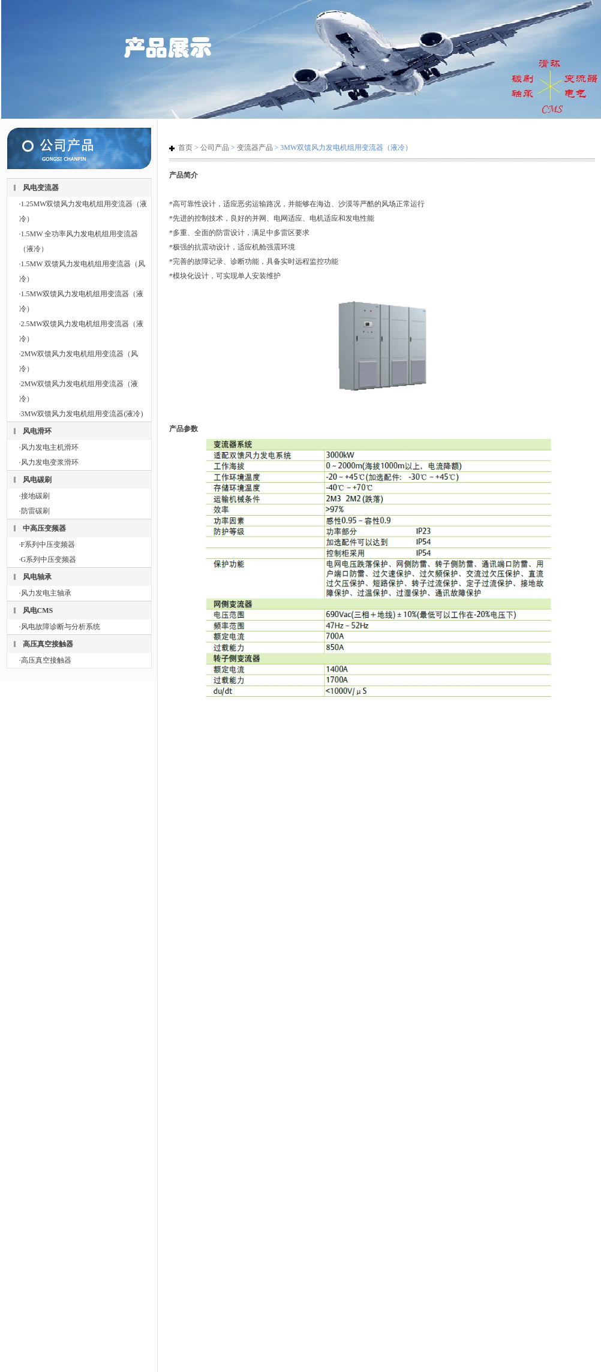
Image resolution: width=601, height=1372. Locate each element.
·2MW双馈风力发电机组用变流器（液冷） (79, 391)
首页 (185, 147)
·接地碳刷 (34, 496)
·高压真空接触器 (45, 660)
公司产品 (214, 147)
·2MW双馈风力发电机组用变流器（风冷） (79, 361)
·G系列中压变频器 (48, 559)
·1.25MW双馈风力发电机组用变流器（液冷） (83, 211)
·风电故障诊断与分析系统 (59, 626)
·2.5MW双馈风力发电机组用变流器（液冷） (81, 331)
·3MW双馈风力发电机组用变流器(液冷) (81, 414)
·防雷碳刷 (34, 511)
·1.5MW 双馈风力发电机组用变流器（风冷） (82, 271)
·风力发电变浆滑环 (49, 462)
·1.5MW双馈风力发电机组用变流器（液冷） (81, 301)
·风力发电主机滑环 (49, 447)
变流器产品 (255, 147)
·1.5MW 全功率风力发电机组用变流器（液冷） (79, 241)
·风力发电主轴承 (45, 593)
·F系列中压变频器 (47, 544)
